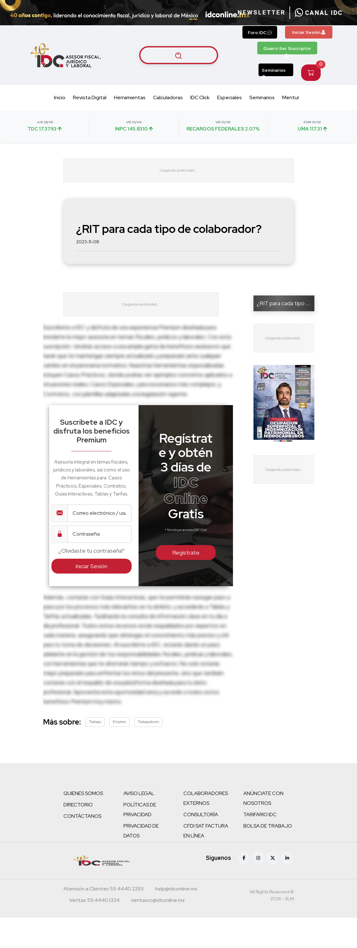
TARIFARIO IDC (260, 823)
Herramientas (130, 97)
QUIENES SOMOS (83, 802)
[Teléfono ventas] (94, 910)
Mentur (290, 97)
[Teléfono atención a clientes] (103, 898)
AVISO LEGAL (138, 802)
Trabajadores (148, 730)
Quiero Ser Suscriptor (287, 50)
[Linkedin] (287, 866)
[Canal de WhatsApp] (318, 13)
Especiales (229, 97)
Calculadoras (168, 97)
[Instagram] (258, 866)
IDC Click (200, 97)
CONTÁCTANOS (82, 825)
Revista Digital (89, 97)
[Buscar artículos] (178, 55)
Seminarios (274, 71)
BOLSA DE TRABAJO (267, 834)
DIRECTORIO (78, 813)
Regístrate (185, 561)
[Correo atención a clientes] (176, 898)
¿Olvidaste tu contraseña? (91, 559)
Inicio (59, 97)
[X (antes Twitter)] (272, 866)
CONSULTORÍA (200, 823)
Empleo (119, 730)
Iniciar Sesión (308, 32)
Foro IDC (260, 32)
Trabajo (95, 730)
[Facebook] (243, 866)
